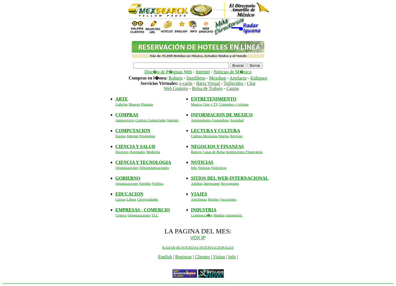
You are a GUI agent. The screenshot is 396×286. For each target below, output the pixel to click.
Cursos (120, 199)
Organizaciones (126, 167)
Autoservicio (124, 120)
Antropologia (200, 120)
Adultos (197, 183)
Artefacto (237, 78)
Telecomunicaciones (154, 167)
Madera (219, 215)
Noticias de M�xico (233, 71)
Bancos (196, 152)
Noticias (204, 167)
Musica (196, 104)
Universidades (147, 199)
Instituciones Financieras (244, 152)
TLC (155, 215)
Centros (121, 215)
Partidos (145, 183)
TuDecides (233, 83)
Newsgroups (230, 183)
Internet (203, 71)
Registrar (183, 256)
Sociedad (237, 120)
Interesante (212, 183)
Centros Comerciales (150, 120)
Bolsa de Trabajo (207, 88)
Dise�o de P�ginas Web (168, 71)
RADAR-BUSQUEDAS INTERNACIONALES (198, 247)
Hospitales (137, 152)
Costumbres (220, 120)
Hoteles (213, 199)
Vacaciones (228, 199)
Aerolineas (199, 199)
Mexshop (217, 78)
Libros (131, 199)
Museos (134, 104)
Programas (147, 136)
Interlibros (195, 78)
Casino (232, 88)
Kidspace (258, 78)
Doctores (122, 152)
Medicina (153, 152)
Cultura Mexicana (204, 136)
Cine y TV (210, 104)
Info (194, 167)
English (165, 256)
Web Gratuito (176, 88)
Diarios (223, 136)
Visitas (218, 256)
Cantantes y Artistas (233, 104)
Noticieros (219, 167)
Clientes (202, 256)
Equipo (120, 136)
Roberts (176, 78)
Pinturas (147, 104)
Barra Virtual (208, 83)
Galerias (121, 104)
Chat (251, 83)
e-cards (185, 83)
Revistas (236, 136)
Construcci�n (201, 215)
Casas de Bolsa (214, 152)
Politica (157, 183)
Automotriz (233, 215)
